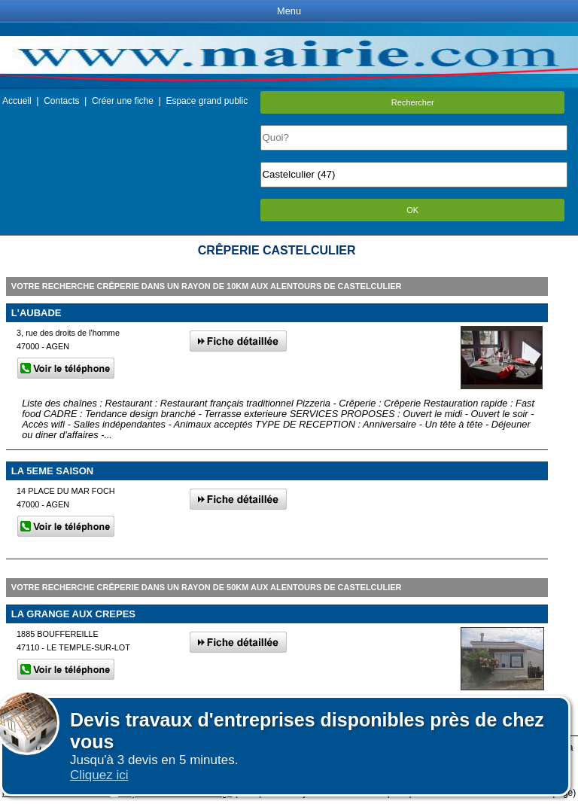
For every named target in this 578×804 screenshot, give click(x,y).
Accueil (17, 101)
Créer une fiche (123, 101)
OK (412, 210)
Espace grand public (207, 101)
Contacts (61, 101)
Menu (289, 11)
